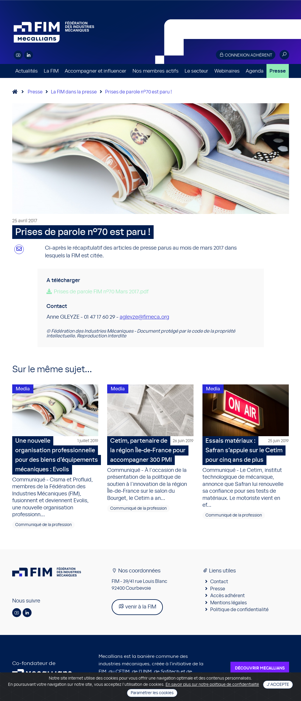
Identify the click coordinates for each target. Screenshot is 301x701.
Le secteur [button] (196, 70)
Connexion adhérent (245, 54)
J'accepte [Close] (278, 685)
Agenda (254, 70)
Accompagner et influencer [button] (95, 70)
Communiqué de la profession (43, 525)
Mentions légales (228, 602)
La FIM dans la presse (74, 92)
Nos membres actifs (155, 70)
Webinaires (227, 70)
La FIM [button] (51, 70)
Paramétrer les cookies (152, 693)
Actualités (26, 70)
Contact (219, 581)
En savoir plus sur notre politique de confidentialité (212, 685)
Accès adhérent (227, 595)
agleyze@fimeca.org (144, 317)
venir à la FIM (137, 606)
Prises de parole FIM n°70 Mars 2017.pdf (101, 292)
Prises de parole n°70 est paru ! (138, 92)
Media (23, 389)
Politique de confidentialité (239, 609)
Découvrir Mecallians (260, 668)
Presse (277, 70)
